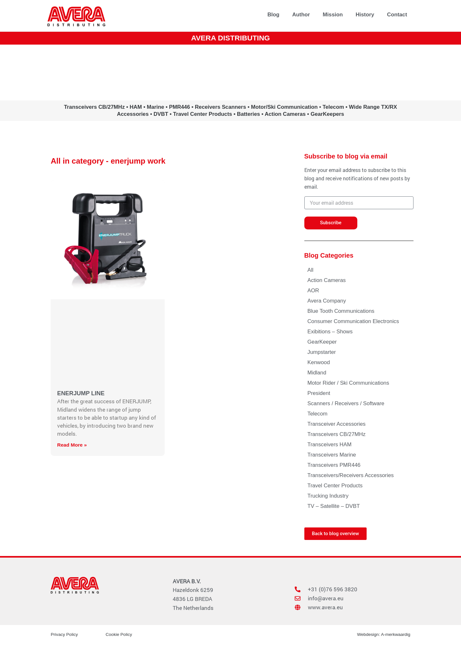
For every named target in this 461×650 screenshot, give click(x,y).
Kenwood (319, 362)
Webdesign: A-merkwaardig (382, 634)
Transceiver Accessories (337, 424)
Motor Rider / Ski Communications (348, 383)
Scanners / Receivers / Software (346, 403)
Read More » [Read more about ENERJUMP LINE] (72, 445)
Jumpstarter (322, 352)
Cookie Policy (119, 634)
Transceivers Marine (332, 455)
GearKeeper (322, 342)
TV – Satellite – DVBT (334, 506)
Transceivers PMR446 (334, 465)
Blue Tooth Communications (341, 311)
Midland (317, 373)
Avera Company (327, 301)
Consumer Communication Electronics (353, 321)
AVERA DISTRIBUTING (230, 37)
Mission (333, 15)
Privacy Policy (65, 634)
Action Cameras (327, 280)
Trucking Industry (328, 496)
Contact (397, 15)
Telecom (318, 414)
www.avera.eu (230, 72)
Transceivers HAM (330, 444)
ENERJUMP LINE (81, 393)
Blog (273, 15)
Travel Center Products (335, 486)
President (319, 393)
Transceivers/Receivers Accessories (351, 475)
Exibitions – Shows (330, 332)
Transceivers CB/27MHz (337, 434)
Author (301, 15)
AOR (313, 290)
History (365, 15)
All (311, 270)
